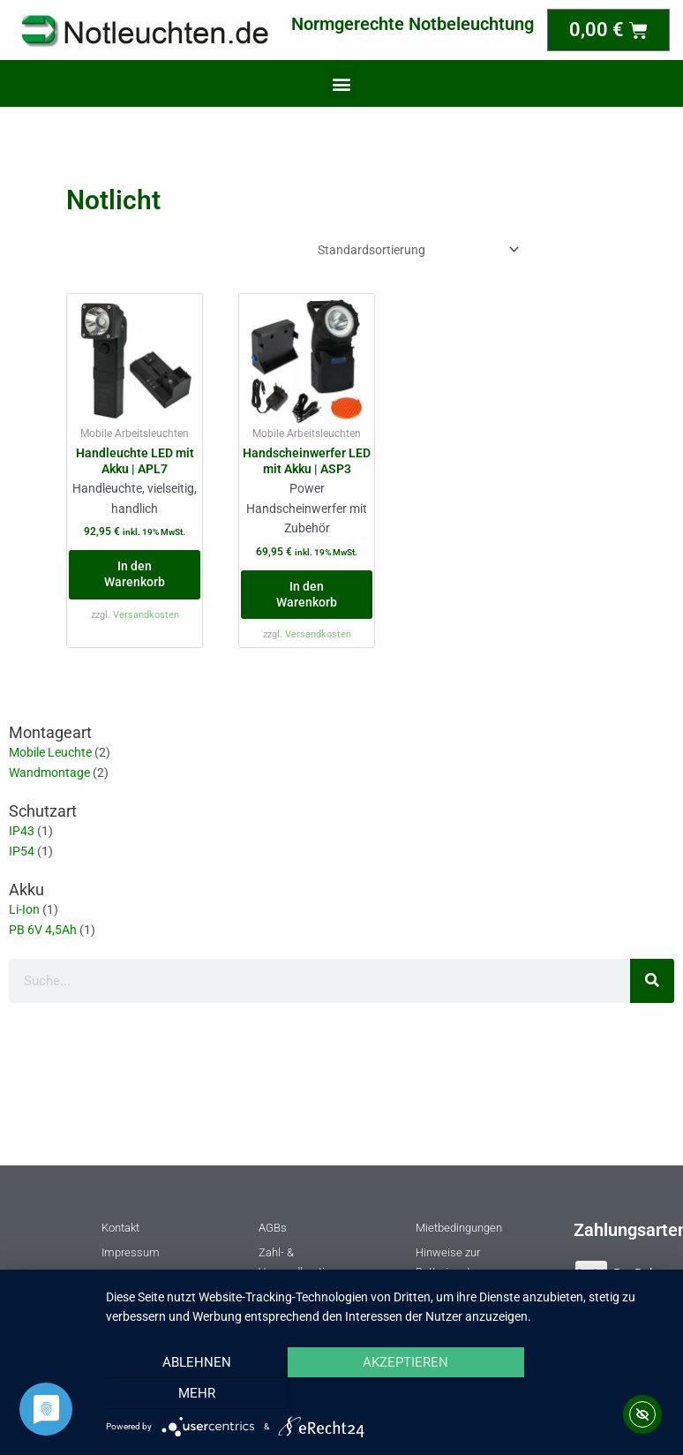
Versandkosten (146, 615)
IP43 (21, 831)
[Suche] (652, 981)
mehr (581, 1394)
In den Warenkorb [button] (134, 574)
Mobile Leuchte (50, 752)
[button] (342, 83)
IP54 (21, 851)
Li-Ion (24, 909)
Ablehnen (189, 1394)
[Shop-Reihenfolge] (415, 250)
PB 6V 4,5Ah (43, 930)
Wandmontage (49, 772)
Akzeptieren (385, 1394)
